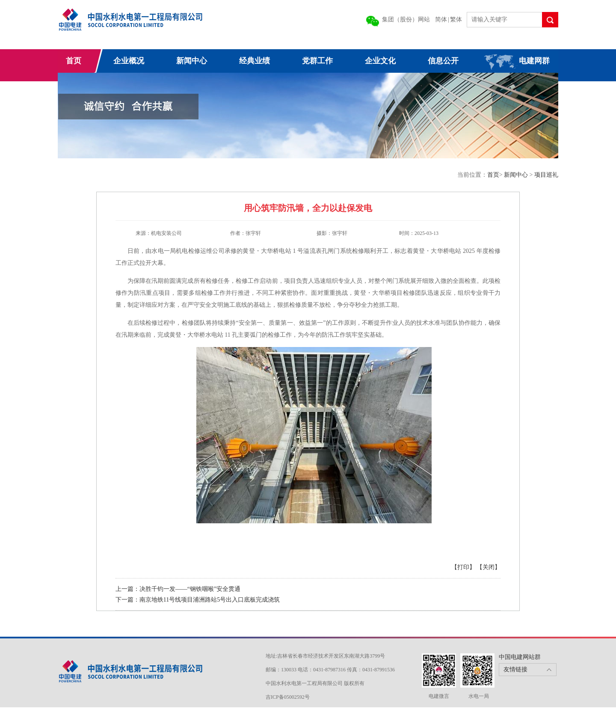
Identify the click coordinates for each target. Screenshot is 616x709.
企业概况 (128, 60)
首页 (73, 60)
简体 (441, 19)
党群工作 (317, 60)
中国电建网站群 (520, 657)
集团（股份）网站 (406, 19)
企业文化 (380, 60)
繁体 (456, 19)
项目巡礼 (546, 175)
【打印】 (463, 567)
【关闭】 (488, 567)
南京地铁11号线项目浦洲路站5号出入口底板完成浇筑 (209, 599)
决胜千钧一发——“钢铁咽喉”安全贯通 (189, 589)
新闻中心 (191, 60)
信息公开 (443, 60)
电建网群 (534, 60)
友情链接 (515, 669)
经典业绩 (254, 60)
